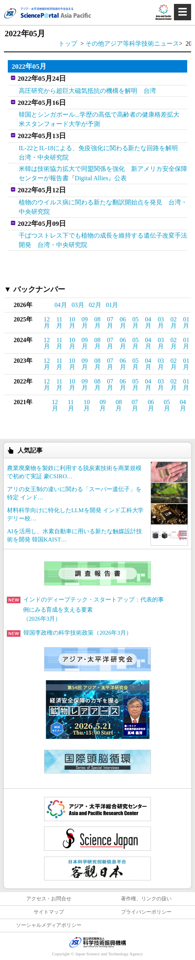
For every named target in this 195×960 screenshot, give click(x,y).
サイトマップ (49, 912)
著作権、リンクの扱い (146, 898)
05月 (135, 322)
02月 (95, 305)
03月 (78, 305)
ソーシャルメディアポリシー (49, 925)
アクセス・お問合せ (49, 898)
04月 (61, 305)
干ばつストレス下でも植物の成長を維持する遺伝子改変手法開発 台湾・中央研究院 (103, 240)
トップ (67, 43)
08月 (97, 322)
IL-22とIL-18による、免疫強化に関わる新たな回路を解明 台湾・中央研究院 (101, 153)
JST (97, 942)
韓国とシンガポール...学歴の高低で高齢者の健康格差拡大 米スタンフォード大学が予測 (102, 119)
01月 (112, 305)
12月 (47, 322)
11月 (59, 322)
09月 (85, 322)
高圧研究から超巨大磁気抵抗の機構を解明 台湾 (87, 90)
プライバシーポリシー (146, 912)
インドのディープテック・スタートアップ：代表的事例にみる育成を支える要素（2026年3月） (85, 609)
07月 (110, 322)
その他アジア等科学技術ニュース (132, 43)
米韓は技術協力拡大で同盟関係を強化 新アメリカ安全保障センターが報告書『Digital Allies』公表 (103, 173)
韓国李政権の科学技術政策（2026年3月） (69, 632)
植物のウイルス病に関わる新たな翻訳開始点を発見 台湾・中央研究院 (103, 207)
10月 (72, 322)
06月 (123, 322)
